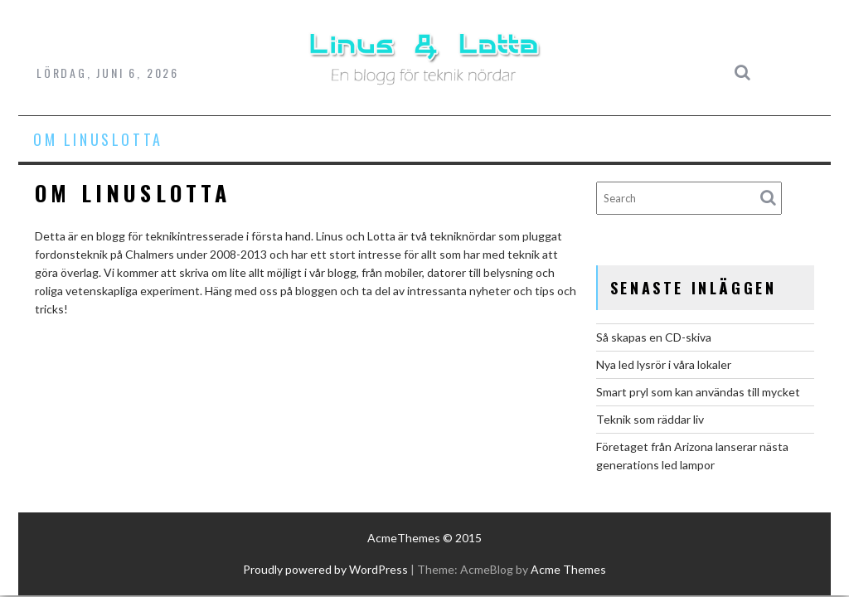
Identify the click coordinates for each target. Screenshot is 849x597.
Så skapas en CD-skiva (653, 337)
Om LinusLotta (98, 139)
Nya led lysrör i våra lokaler (663, 364)
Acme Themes (568, 569)
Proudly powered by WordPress (325, 569)
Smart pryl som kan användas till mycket (698, 392)
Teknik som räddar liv (650, 419)
